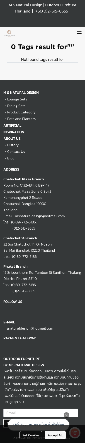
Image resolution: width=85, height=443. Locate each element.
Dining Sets (16, 105)
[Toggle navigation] (79, 34)
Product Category (21, 112)
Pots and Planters (21, 118)
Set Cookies (30, 435)
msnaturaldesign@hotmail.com (28, 328)
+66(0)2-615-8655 (52, 11)
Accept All (55, 435)
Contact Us (16, 151)
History (13, 145)
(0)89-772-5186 (23, 222)
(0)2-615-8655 (19, 228)
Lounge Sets (17, 99)
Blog (11, 158)
